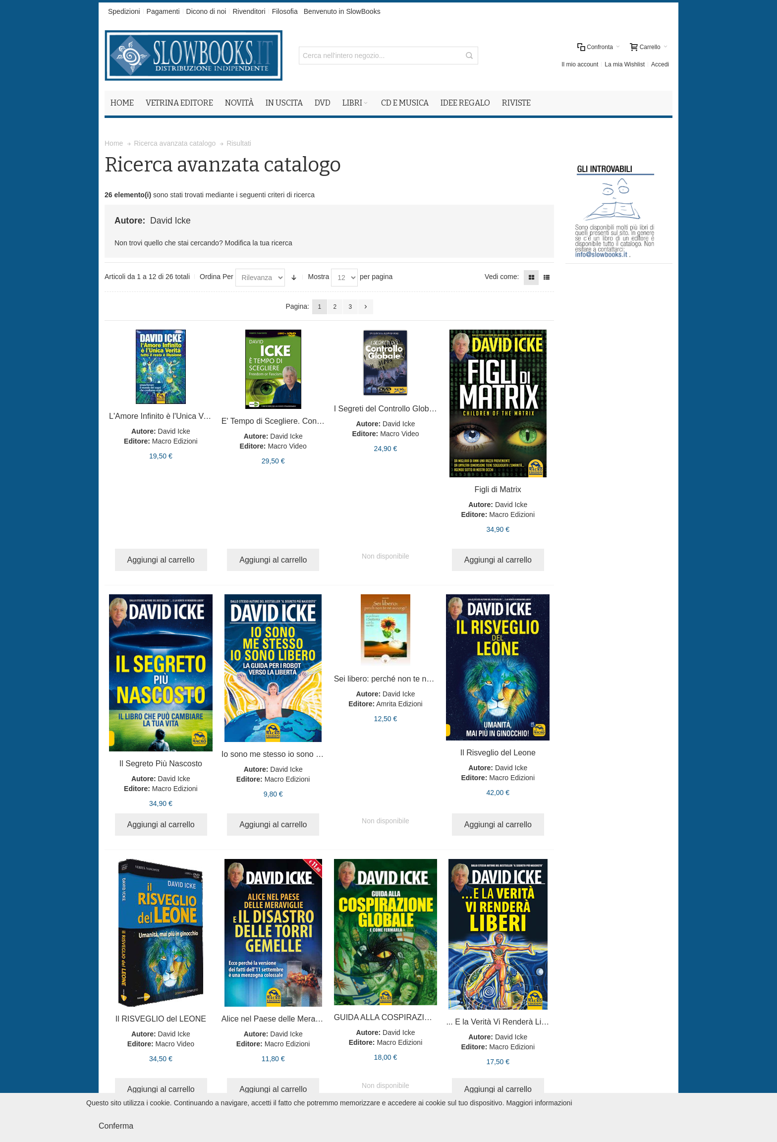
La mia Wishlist (625, 64)
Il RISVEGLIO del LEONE (160, 1019)
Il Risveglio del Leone (498, 752)
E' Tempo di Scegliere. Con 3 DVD (282, 421)
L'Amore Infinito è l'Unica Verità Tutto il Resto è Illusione (207, 416)
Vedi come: (502, 277)
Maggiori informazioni (539, 1103)
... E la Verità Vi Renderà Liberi (500, 1022)
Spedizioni (124, 11)
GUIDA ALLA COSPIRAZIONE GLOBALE (407, 1017)
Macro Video (287, 446)
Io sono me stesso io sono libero (278, 754)
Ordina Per (216, 277)
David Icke (174, 431)
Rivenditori (248, 11)
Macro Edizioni (175, 441)
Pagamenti (163, 11)
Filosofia (285, 11)
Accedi (660, 64)
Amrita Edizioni (399, 704)
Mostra (318, 277)
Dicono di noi (206, 11)
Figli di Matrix (498, 489)
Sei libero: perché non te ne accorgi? (398, 679)
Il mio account (579, 64)
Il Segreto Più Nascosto (160, 763)
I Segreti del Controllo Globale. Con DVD (406, 408)
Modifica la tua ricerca (258, 243)
